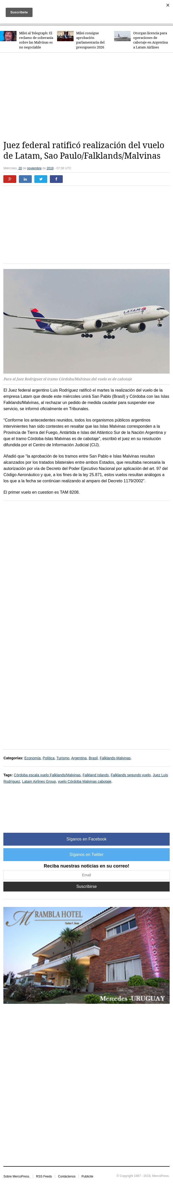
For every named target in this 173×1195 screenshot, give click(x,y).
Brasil (93, 758)
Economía (32, 758)
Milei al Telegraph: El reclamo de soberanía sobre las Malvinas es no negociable (36, 40)
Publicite (87, 1176)
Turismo (63, 758)
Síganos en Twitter (86, 854)
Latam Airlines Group (39, 781)
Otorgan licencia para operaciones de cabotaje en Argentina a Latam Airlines (150, 40)
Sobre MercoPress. (16, 1176)
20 (20, 168)
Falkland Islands (96, 775)
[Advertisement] (88, 96)
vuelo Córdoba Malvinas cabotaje (84, 781)
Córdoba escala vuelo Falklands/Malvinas (47, 775)
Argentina (79, 758)
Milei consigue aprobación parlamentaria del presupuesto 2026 (90, 40)
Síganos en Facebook (86, 839)
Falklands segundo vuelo (131, 775)
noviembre (34, 168)
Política (48, 758)
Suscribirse (86, 886)
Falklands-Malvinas (115, 758)
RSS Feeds (44, 1176)
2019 (50, 168)
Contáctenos (66, 1176)
